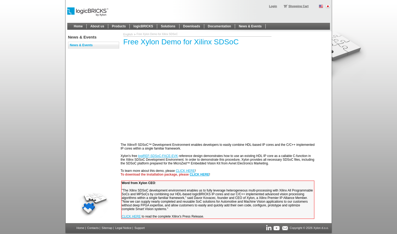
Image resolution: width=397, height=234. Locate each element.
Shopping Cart (299, 6)
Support (139, 227)
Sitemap (107, 227)
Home (80, 227)
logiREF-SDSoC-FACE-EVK (158, 156)
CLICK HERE (185, 171)
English (128, 34)
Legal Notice (123, 227)
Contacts (93, 227)
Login (273, 6)
